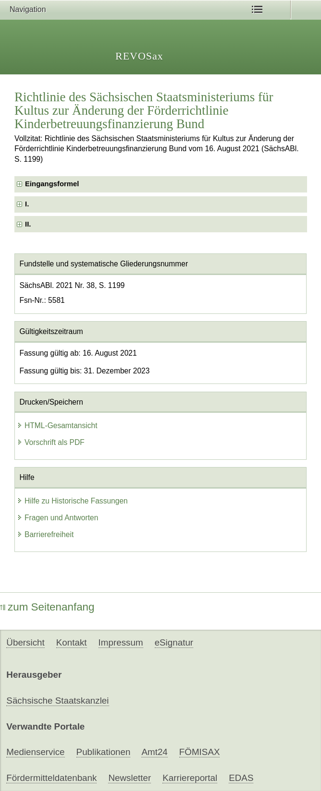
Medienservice (35, 752)
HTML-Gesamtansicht (57, 425)
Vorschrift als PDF (51, 442)
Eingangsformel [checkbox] (52, 184)
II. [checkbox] (28, 224)
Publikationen (103, 752)
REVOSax (139, 56)
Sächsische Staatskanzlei (57, 700)
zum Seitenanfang (47, 607)
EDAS (241, 778)
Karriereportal (189, 778)
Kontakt (71, 642)
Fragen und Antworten (57, 518)
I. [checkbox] (27, 204)
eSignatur (174, 642)
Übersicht (25, 642)
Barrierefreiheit (45, 534)
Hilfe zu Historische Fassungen (72, 501)
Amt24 (154, 752)
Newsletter (129, 778)
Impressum (121, 642)
